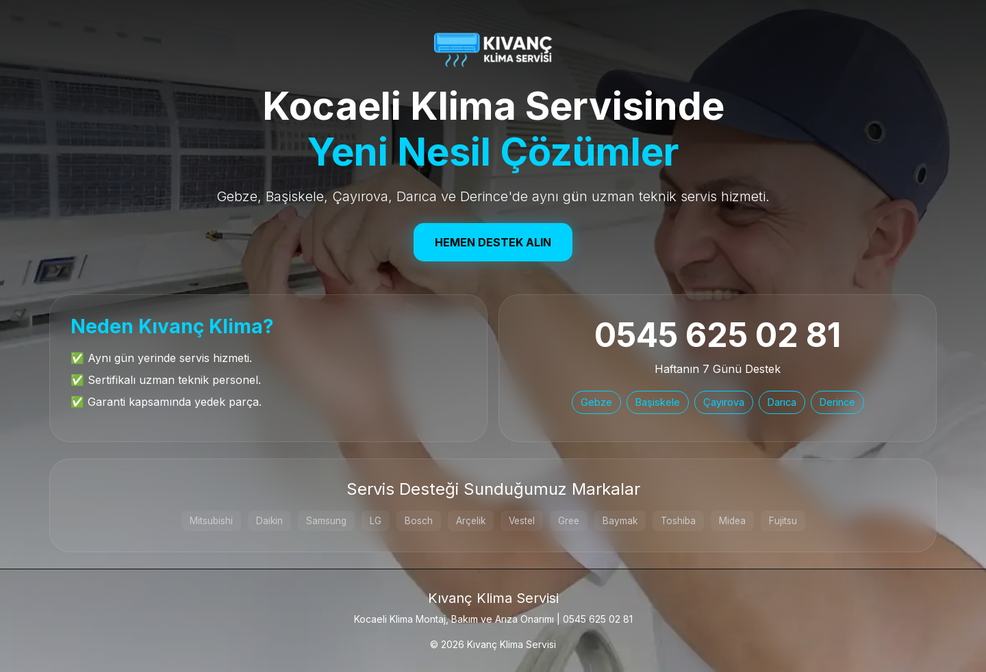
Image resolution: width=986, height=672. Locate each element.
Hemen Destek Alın (493, 242)
